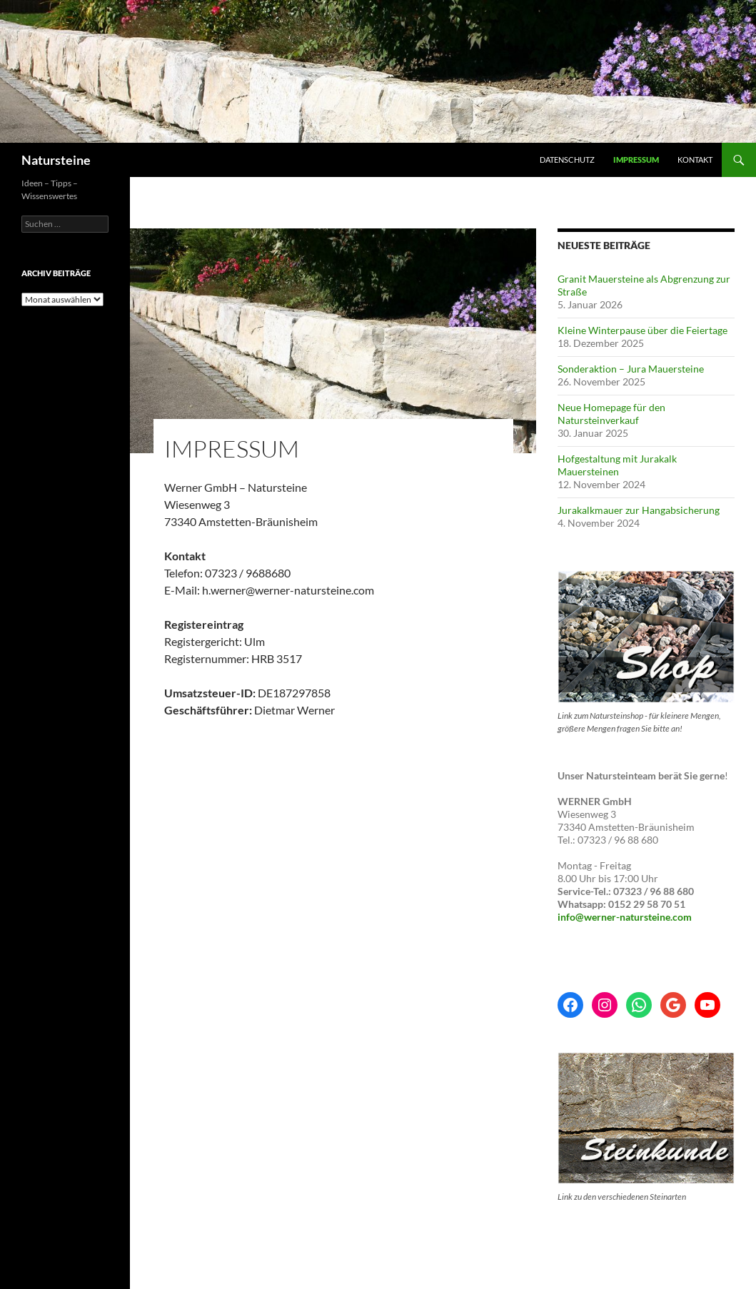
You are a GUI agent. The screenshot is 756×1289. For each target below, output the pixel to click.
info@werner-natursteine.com (625, 917)
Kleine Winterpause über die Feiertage (642, 330)
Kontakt (694, 159)
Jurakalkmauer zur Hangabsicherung (639, 510)
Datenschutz (567, 159)
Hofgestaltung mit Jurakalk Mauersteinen (617, 465)
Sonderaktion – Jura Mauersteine (631, 369)
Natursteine (56, 160)
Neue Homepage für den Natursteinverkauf (611, 413)
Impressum (636, 159)
